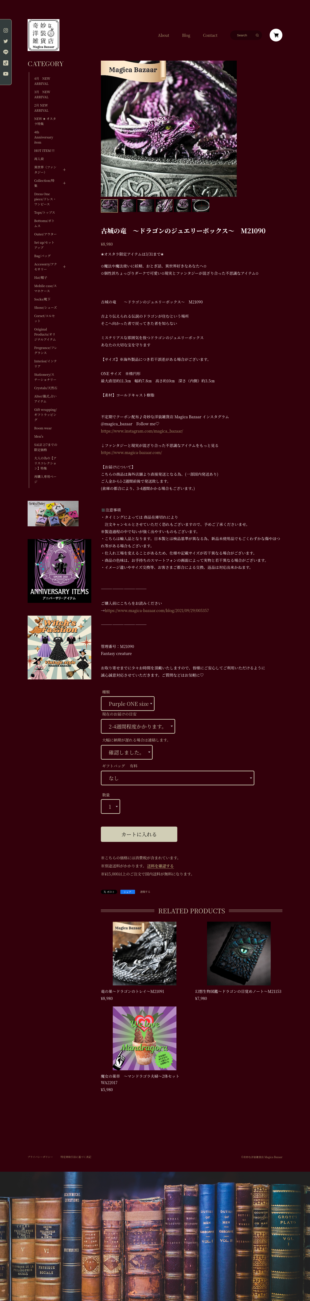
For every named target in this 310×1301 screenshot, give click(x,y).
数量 (106, 794)
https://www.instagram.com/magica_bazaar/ (142, 431)
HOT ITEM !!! (44, 150)
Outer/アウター (45, 234)
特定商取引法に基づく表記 (76, 1157)
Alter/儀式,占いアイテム (45, 398)
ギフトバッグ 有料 (119, 766)
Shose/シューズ (45, 307)
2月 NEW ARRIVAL (41, 107)
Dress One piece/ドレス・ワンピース (45, 199)
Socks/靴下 (42, 299)
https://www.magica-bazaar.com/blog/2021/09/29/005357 (157, 610)
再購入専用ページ (45, 479)
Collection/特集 (44, 183)
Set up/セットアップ (44, 245)
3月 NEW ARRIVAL (42, 94)
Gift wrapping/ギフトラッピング (45, 414)
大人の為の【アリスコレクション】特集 (45, 463)
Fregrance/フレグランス (45, 350)
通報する (145, 891)
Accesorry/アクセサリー (45, 266)
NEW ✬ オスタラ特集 (45, 121)
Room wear (43, 428)
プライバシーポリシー (40, 1157)
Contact (210, 35)
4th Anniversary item (43, 137)
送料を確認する (160, 865)
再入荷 (39, 159)
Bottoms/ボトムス (44, 223)
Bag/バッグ (42, 255)
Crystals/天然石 (45, 388)
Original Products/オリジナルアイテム (45, 334)
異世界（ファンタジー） (45, 169)
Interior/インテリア (45, 363)
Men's (38, 436)
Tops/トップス (44, 212)
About (163, 35)
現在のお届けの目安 (119, 714)
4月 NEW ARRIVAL (42, 81)
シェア (127, 892)
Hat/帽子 (40, 277)
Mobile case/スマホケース (45, 288)
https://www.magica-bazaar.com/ (131, 452)
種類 (106, 692)
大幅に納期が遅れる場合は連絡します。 (136, 740)
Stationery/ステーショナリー (45, 377)
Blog (186, 35)
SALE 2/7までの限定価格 (45, 447)
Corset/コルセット (44, 318)
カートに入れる (139, 834)
